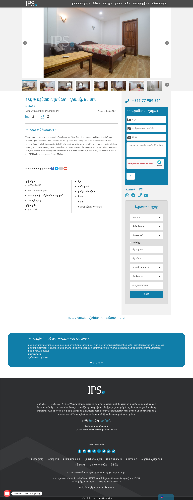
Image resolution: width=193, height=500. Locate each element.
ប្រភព (119, 3)
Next (167, 43)
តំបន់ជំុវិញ (135, 243)
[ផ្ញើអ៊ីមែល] (146, 195)
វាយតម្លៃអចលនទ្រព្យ (71, 459)
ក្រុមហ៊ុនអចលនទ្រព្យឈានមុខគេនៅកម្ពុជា (110, 472)
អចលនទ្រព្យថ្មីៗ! (141, 3)
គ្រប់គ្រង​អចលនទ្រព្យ (93, 459)
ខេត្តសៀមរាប (97, 407)
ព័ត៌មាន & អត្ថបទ (159, 4)
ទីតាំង (97, 3)
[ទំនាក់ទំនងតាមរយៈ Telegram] (133, 195)
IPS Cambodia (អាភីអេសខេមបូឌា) (80, 472)
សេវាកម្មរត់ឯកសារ (114, 459)
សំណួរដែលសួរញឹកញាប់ (151, 459)
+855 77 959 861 (143, 101)
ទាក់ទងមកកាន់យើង (98, 465)
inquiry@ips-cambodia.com (104, 430)
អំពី (128, 3)
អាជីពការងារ (80, 465)
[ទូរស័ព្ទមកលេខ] (140, 195)
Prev (25, 43)
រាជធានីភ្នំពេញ (83, 407)
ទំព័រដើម (114, 465)
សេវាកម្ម (108, 3)
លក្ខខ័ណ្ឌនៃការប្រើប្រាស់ (87, 487)
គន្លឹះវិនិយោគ (131, 459)
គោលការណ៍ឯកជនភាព (105, 487)
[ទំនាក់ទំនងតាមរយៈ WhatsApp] (127, 195)
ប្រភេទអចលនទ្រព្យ (81, 3)
